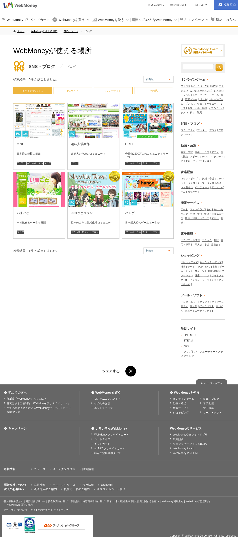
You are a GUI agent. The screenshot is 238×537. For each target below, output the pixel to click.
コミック (207, 240)
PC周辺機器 (213, 271)
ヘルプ (203, 5)
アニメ (215, 152)
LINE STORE (191, 335)
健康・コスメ (202, 275)
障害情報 (88, 469)
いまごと (23, 213)
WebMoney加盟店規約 (198, 501)
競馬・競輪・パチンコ (197, 218)
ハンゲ (129, 213)
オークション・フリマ (197, 280)
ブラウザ (75, 232)
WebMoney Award (183, 448)
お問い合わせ (182, 5)
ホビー (188, 310)
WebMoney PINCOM (185, 453)
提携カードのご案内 (77, 489)
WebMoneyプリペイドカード (28, 20)
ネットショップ (103, 408)
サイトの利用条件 (40, 510)
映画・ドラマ (202, 152)
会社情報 (39, 485)
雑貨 (183, 266)
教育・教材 (187, 152)
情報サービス (190, 203)
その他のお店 (102, 403)
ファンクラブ (197, 209)
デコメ (212, 130)
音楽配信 (187, 172)
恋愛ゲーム (191, 99)
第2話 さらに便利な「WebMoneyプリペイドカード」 (38, 403)
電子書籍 (187, 233)
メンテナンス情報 (63, 469)
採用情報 (88, 485)
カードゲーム (211, 95)
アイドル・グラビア (192, 161)
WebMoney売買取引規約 (19, 504)
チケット (192, 266)
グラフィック (207, 302)
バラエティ (213, 103)
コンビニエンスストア (107, 398)
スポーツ (197, 95)
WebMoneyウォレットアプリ (190, 434)
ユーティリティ (203, 310)
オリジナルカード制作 (111, 489)
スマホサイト (113, 90)
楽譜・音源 (208, 178)
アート (184, 209)
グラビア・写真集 (190, 240)
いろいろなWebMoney (156, 20)
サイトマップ (61, 510)
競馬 (199, 112)
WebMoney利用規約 (172, 501)
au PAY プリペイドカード (109, 448)
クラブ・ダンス (205, 183)
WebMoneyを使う (111, 20)
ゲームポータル (35, 163)
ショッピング (190, 255)
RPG (214, 86)
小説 (206, 244)
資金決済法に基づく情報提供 (64, 501)
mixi (20, 144)
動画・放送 (188, 145)
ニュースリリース (63, 485)
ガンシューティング (201, 90)
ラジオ (205, 156)
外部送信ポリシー (35, 501)
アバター (21, 163)
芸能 (207, 161)
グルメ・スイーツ (195, 271)
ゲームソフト (206, 306)
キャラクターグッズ (210, 262)
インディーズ (202, 187)
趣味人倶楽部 (80, 144)
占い (209, 209)
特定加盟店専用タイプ (107, 453)
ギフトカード (102, 443)
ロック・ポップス (190, 178)
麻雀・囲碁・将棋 (197, 108)
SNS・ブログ (71, 31)
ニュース (39, 469)
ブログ (47, 163)
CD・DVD (204, 266)
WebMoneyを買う (71, 20)
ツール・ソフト (191, 295)
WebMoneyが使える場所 (44, 31)
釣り (192, 112)
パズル (203, 99)
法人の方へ (157, 5)
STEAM (188, 340)
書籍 (214, 266)
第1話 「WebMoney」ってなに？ (26, 398)
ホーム (20, 31)
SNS (187, 134)
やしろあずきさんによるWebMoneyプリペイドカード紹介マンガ (39, 409)
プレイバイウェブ (195, 103)
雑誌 (216, 240)
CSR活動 (107, 485)
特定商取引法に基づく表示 (97, 501)
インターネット (189, 302)
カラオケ (192, 191)
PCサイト (73, 90)
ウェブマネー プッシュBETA (190, 443)
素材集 (193, 306)
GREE (129, 144)
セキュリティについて (16, 510)
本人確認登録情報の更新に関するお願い (137, 501)
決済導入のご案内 (45, 489)
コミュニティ (188, 130)
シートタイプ (102, 439)
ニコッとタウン (82, 213)
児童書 (214, 244)
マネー (215, 218)
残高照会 (178, 439)
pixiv (186, 346)
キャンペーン (194, 20)
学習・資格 (196, 213)
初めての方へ (17, 392)
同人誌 (198, 244)
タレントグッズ (189, 262)
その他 (154, 90)
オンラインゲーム (193, 79)
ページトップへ (213, 383)
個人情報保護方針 (13, 501)
